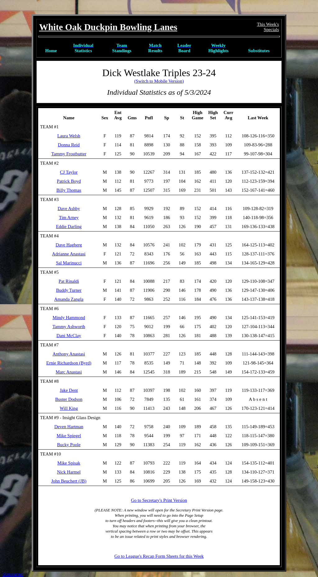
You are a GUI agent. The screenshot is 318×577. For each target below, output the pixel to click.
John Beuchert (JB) (68, 481)
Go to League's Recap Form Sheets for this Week (159, 556)
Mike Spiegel (69, 435)
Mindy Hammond (68, 317)
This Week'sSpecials (268, 27)
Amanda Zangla (68, 299)
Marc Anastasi (69, 371)
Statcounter (12, 574)
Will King (69, 408)
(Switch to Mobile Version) (159, 81)
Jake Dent (69, 390)
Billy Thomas (69, 190)
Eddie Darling (69, 226)
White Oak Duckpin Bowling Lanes (108, 27)
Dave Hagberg (69, 244)
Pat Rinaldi (69, 281)
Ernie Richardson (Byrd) (68, 362)
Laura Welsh (68, 135)
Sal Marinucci (69, 262)
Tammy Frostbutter (68, 153)
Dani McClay (69, 335)
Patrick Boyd (69, 181)
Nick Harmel (68, 471)
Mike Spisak (68, 462)
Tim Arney (69, 217)
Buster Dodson (69, 399)
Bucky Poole (68, 444)
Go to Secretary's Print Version (159, 500)
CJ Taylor (69, 172)
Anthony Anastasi (68, 353)
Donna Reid (69, 144)
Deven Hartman (68, 426)
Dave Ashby (68, 208)
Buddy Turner (69, 290)
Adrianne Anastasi (69, 253)
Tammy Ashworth (68, 326)
